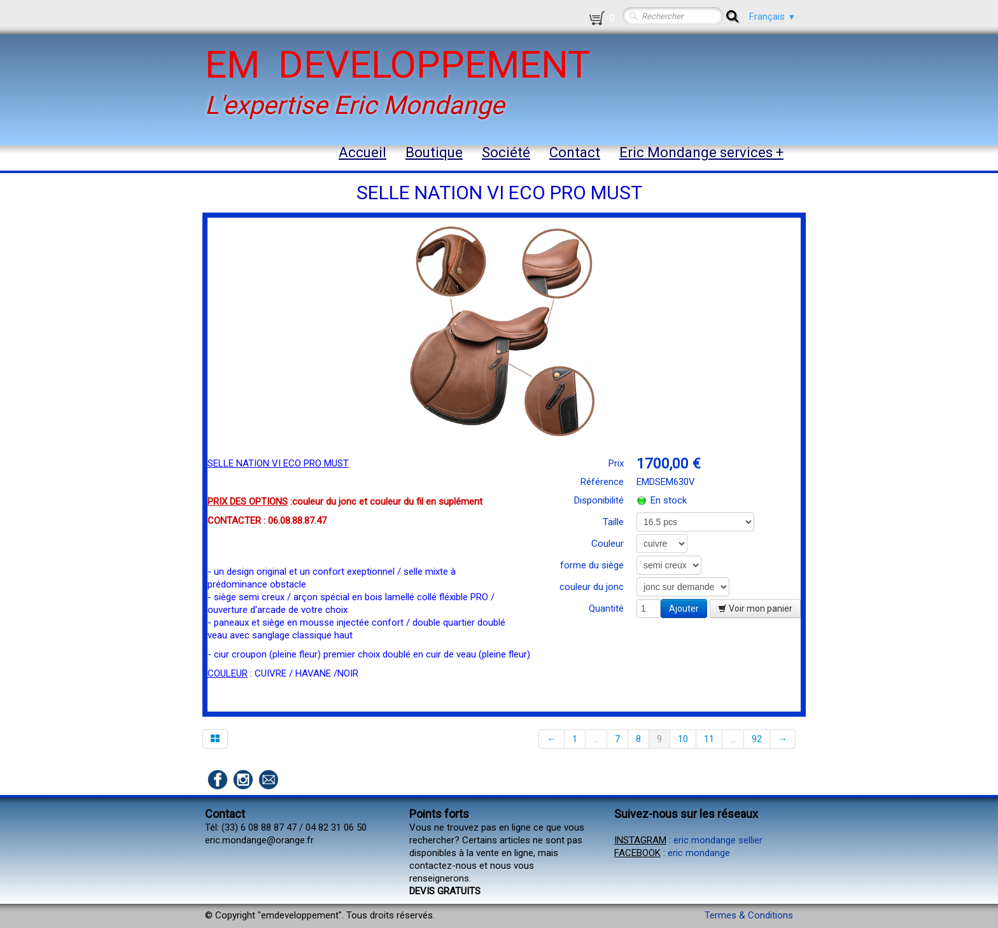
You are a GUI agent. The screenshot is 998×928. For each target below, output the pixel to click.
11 (709, 739)
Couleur (607, 543)
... (596, 739)
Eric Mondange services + (701, 152)
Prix (616, 463)
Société (506, 152)
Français (772, 16)
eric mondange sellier (718, 840)
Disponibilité (599, 500)
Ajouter (684, 608)
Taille (613, 522)
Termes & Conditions (749, 915)
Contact (574, 152)
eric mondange (699, 853)
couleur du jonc (591, 587)
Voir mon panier (755, 608)
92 (757, 739)
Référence (602, 482)
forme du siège (592, 565)
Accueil (362, 152)
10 (683, 739)
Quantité (606, 608)
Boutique (434, 152)
